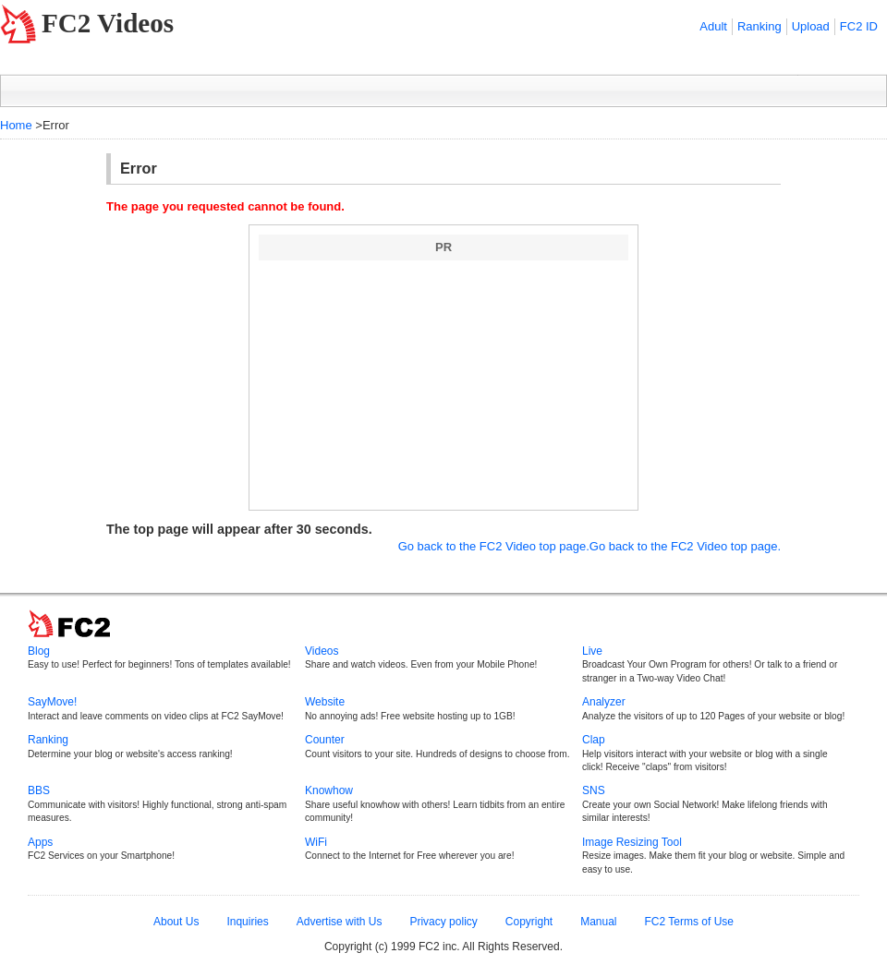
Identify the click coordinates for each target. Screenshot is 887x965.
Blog (39, 651)
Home (16, 125)
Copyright (529, 921)
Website (325, 701)
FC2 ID (859, 26)
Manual (598, 921)
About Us (176, 921)
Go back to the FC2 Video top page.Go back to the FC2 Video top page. (589, 546)
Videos (321, 651)
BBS (39, 790)
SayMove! (52, 701)
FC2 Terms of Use (689, 921)
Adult (713, 26)
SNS (593, 790)
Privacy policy (443, 921)
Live (592, 651)
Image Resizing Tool (632, 842)
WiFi (316, 842)
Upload (811, 26)
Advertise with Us (340, 921)
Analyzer (604, 701)
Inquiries (247, 921)
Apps (40, 842)
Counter (325, 739)
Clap (593, 739)
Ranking (759, 26)
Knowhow (329, 790)
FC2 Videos (108, 23)
